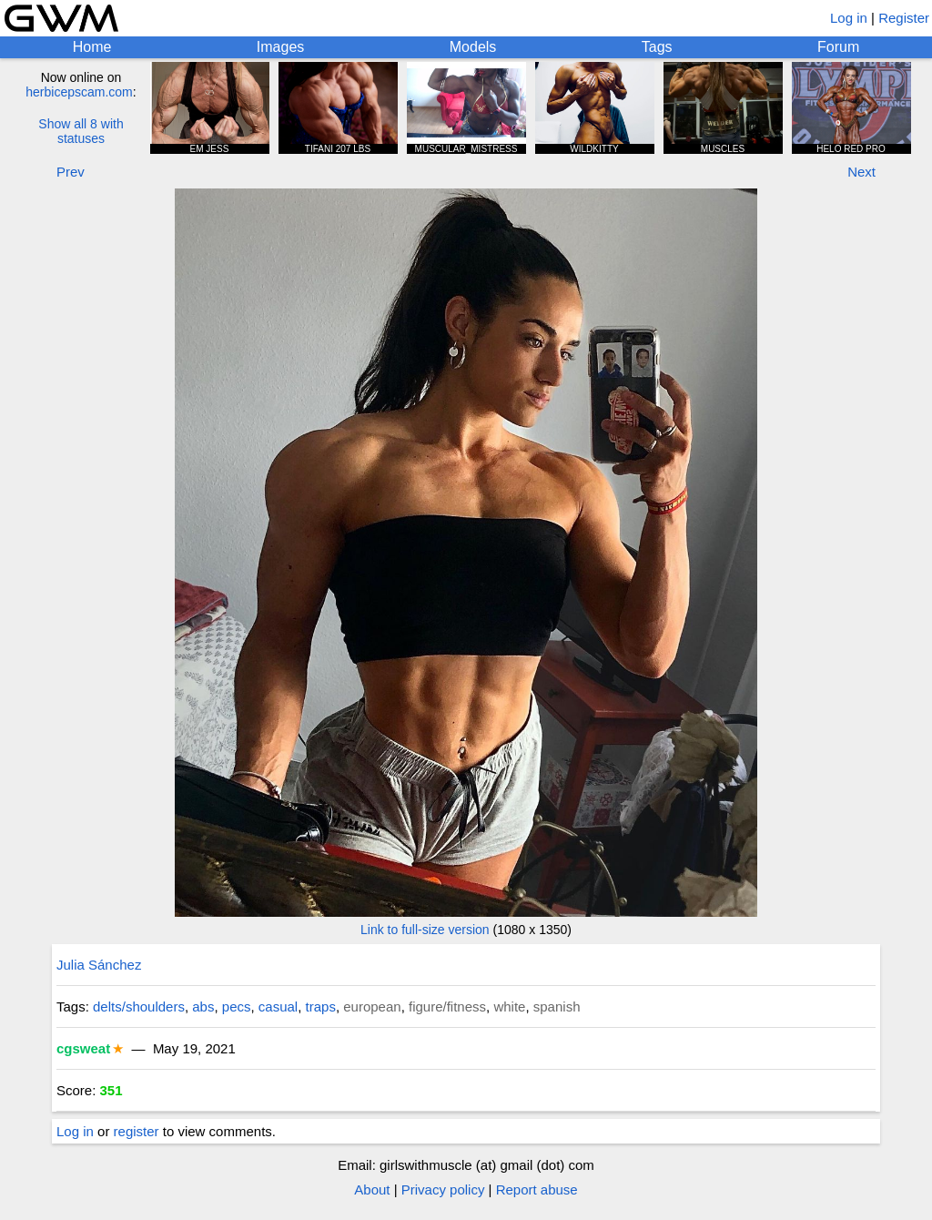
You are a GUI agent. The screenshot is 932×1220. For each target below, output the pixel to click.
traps (321, 1006)
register (136, 1131)
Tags (657, 47)
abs (203, 1006)
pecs (236, 1006)
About (372, 1189)
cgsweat (83, 1048)
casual (278, 1006)
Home (92, 47)
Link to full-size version (425, 929)
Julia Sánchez (98, 964)
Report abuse (537, 1189)
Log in (848, 17)
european (371, 1006)
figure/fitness (447, 1006)
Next (861, 171)
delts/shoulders (139, 1006)
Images (280, 47)
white (509, 1006)
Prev (70, 171)
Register (903, 17)
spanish (557, 1006)
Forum (838, 47)
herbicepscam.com (79, 92)
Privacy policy (443, 1189)
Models (473, 47)
